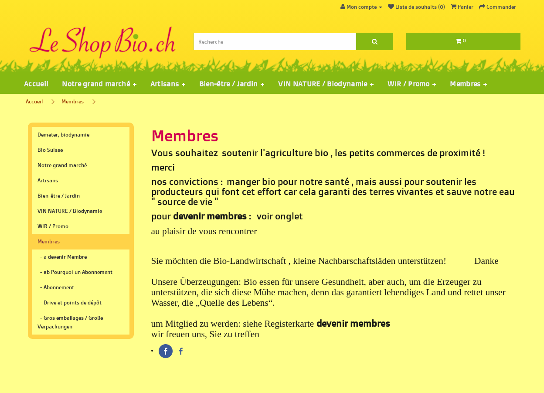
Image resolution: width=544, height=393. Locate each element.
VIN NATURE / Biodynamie (69, 211)
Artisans (47, 180)
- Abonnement (55, 287)
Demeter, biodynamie (63, 134)
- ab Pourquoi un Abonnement (74, 272)
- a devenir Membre (62, 256)
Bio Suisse (50, 150)
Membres (72, 101)
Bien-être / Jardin (58, 195)
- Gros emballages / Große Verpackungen (70, 322)
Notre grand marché (62, 165)
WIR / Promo (52, 226)
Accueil (36, 83)
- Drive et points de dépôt (69, 302)
